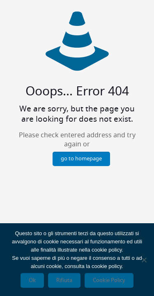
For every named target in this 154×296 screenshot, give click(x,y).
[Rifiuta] (144, 260)
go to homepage (81, 159)
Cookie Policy (109, 280)
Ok (32, 280)
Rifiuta (64, 280)
